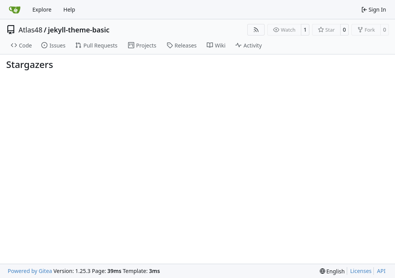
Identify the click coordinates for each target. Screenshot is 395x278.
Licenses (361, 271)
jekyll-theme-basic (79, 30)
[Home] (14, 10)
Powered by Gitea (30, 271)
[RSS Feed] (256, 30)
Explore (41, 9)
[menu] (332, 271)
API (381, 271)
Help (69, 9)
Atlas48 (30, 30)
